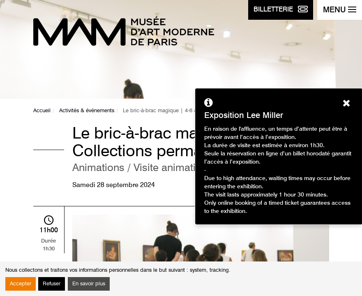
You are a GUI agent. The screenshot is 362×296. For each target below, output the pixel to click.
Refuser (51, 284)
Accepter (20, 284)
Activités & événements (86, 110)
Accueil (42, 110)
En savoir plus (88, 284)
